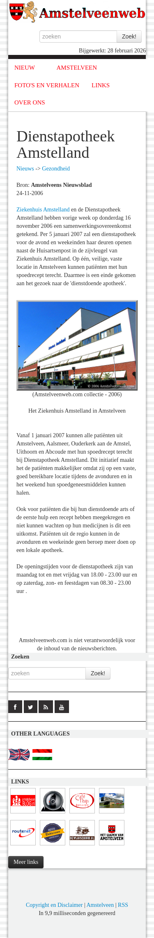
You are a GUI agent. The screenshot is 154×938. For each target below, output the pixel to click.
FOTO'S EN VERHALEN (46, 85)
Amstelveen (100, 905)
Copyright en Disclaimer (54, 905)
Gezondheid (56, 169)
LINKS (101, 85)
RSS (123, 905)
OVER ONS (29, 102)
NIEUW (24, 67)
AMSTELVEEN (76, 67)
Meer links (26, 862)
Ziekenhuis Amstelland (42, 210)
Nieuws (25, 169)
